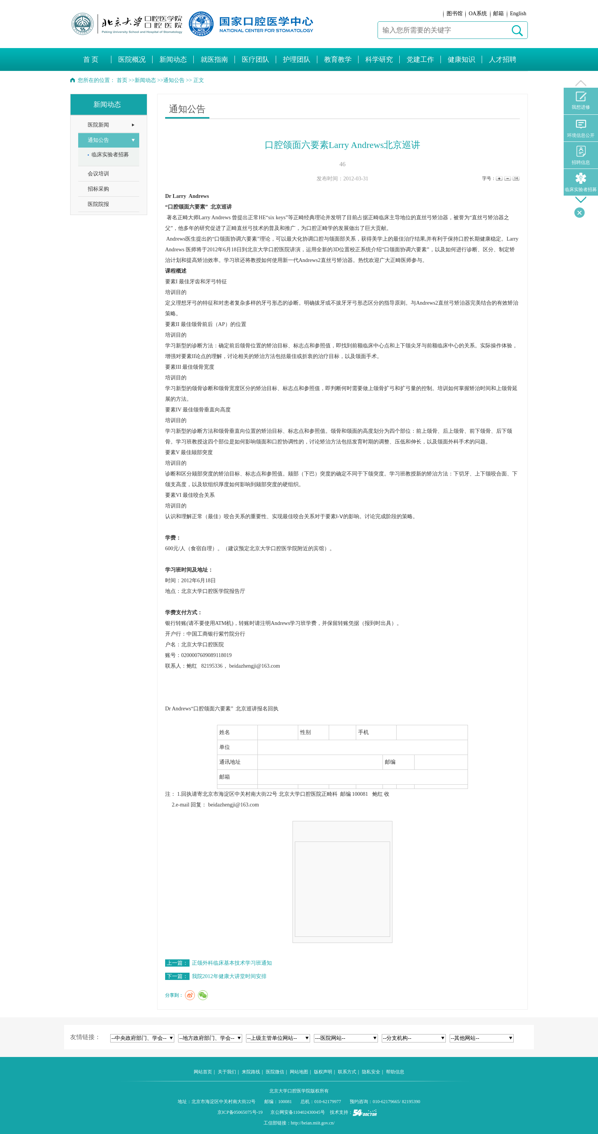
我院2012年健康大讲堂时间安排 (229, 976)
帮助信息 (395, 1072)
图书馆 (455, 13)
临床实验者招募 (581, 182)
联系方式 (347, 1072)
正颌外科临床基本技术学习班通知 (232, 963)
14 (515, 178)
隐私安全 (371, 1072)
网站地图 (299, 1072)
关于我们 (227, 1072)
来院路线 (251, 1072)
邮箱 (498, 13)
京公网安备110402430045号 (297, 1112)
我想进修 (581, 101)
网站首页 (203, 1072)
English (518, 13)
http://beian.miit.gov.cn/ (313, 1123)
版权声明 (323, 1072)
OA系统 (478, 13)
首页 (122, 80)
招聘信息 (581, 155)
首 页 (91, 59)
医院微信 (275, 1072)
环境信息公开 (581, 128)
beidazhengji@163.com (233, 805)
